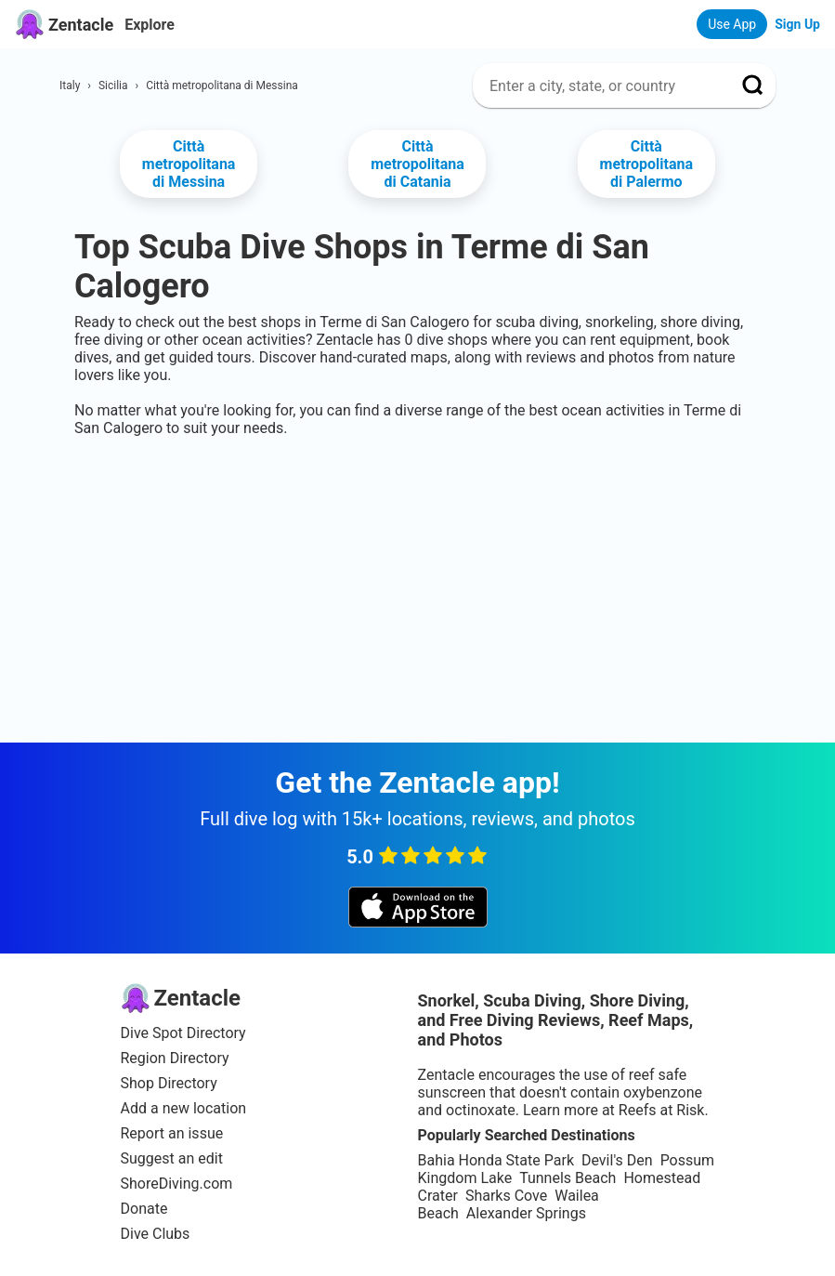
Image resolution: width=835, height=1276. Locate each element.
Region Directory (175, 1058)
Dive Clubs (155, 1234)
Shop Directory (169, 1083)
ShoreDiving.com (177, 1183)
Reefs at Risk (662, 1110)
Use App (732, 24)
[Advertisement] (417, 493)
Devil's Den (617, 1160)
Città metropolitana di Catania (417, 164)
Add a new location (184, 1108)
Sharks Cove (506, 1195)
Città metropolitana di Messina (189, 164)
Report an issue (172, 1133)
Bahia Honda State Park (496, 1160)
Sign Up (797, 24)
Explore (149, 24)
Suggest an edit (172, 1158)
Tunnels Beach (567, 1178)
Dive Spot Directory (183, 1033)
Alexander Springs (526, 1213)
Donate (144, 1208)
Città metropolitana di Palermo (647, 164)
